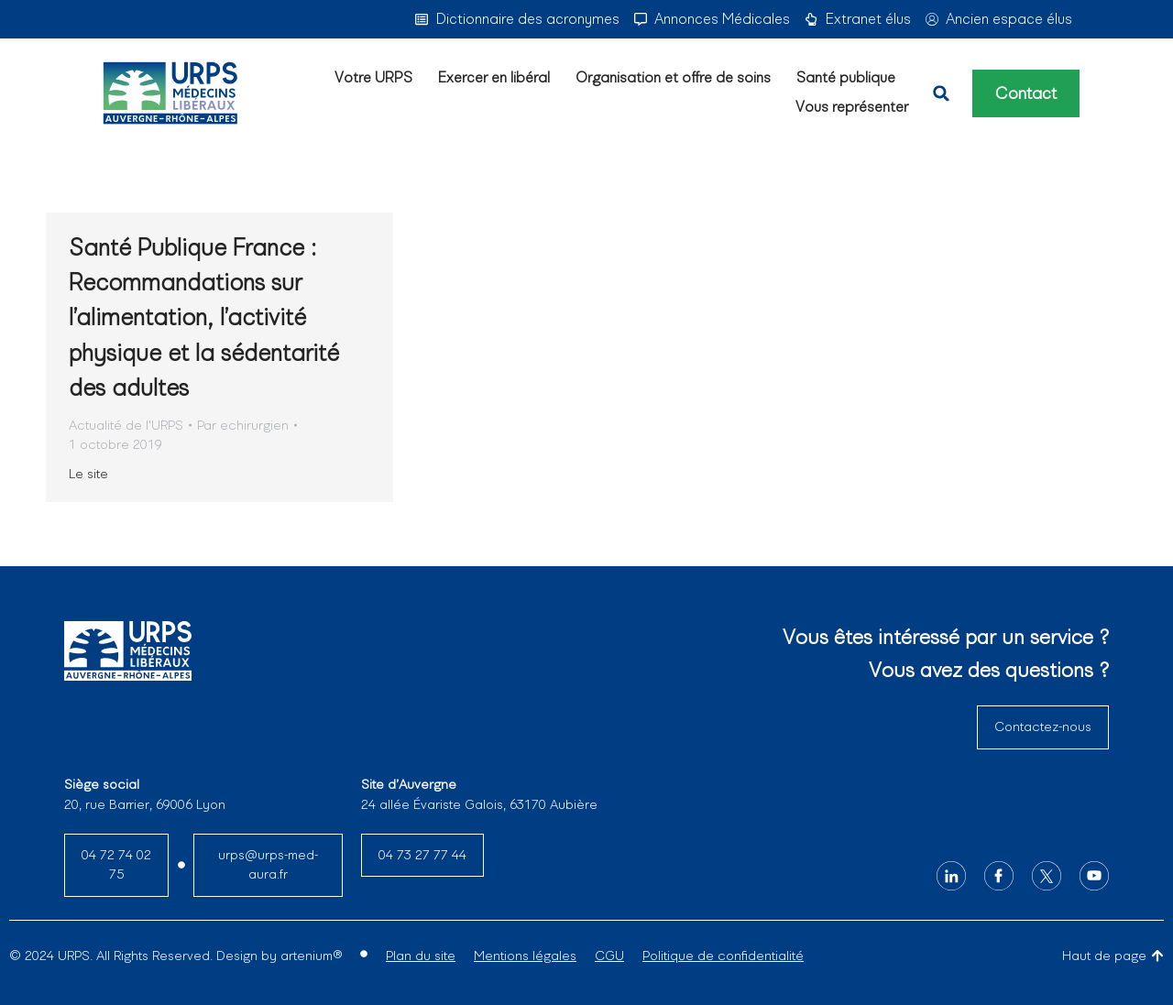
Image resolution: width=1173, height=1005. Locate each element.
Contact (1026, 93)
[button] (941, 93)
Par (243, 425)
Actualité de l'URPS (126, 425)
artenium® (311, 955)
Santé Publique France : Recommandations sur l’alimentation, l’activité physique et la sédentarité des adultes (204, 318)
